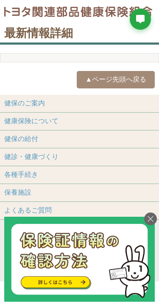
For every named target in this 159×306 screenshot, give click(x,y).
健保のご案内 (24, 103)
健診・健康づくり (31, 156)
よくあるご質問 (28, 210)
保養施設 (17, 192)
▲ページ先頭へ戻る (115, 79)
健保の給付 (21, 138)
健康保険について (31, 121)
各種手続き (21, 174)
